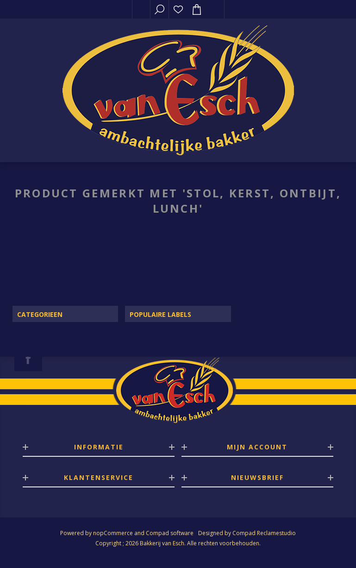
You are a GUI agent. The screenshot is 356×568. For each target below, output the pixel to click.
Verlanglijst (178, 9)
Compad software (170, 533)
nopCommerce (113, 533)
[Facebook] (28, 358)
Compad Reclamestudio (264, 533)
